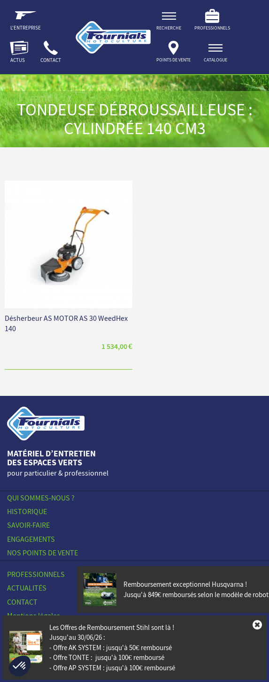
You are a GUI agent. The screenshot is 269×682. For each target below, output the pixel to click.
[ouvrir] (216, 53)
